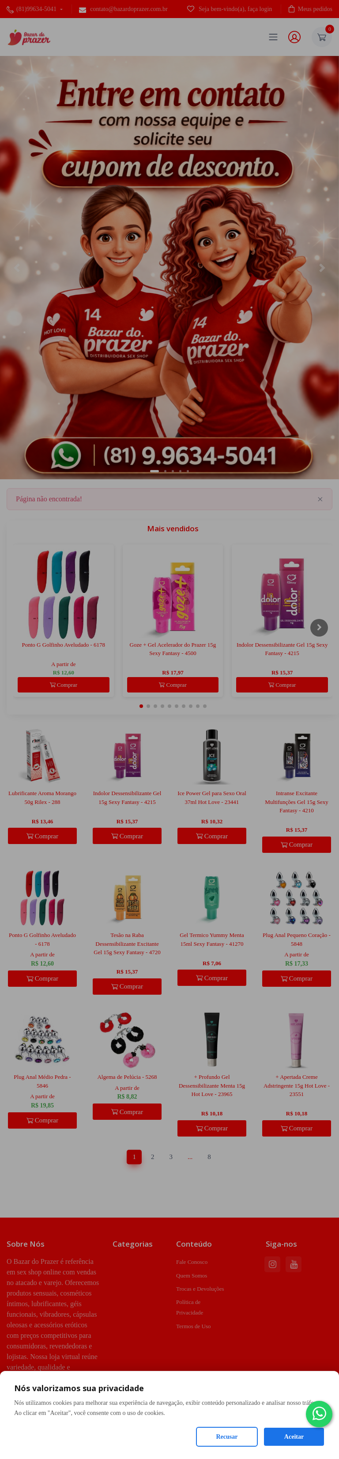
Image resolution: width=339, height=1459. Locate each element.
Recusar (227, 1436)
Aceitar (294, 1436)
